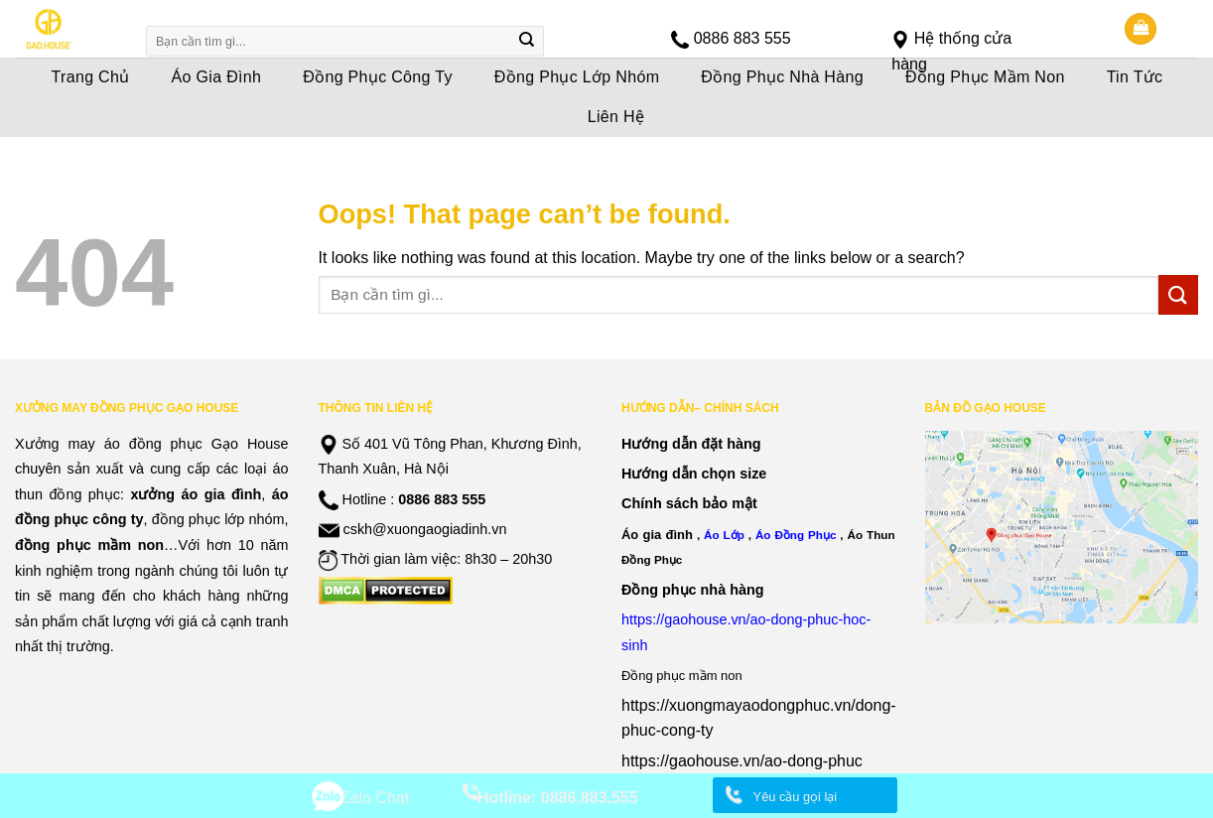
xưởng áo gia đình (195, 494)
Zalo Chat (374, 797)
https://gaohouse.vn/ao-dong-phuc (742, 760)
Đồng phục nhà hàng (692, 590)
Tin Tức (1135, 76)
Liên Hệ (616, 116)
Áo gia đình (657, 534)
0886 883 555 (742, 38)
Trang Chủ (91, 76)
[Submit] (526, 42)
